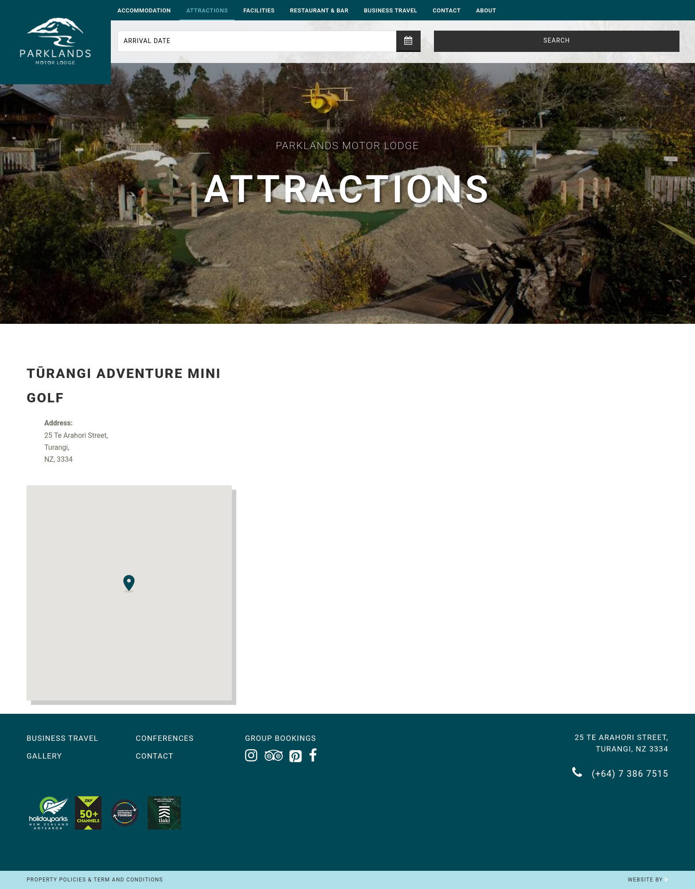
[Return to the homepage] (55, 42)
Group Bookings (280, 738)
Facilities (259, 10)
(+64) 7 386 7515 (620, 772)
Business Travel (391, 10)
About (486, 10)
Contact (447, 10)
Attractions (207, 10)
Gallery (44, 755)
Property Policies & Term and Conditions (95, 880)
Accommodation (144, 10)
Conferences (165, 738)
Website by (648, 880)
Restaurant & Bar (319, 10)
